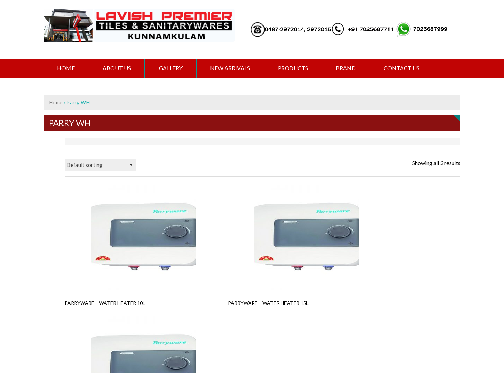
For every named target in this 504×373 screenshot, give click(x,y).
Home (66, 68)
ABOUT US (118, 68)
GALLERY (173, 68)
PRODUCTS (298, 68)
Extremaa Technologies (299, 343)
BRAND (352, 68)
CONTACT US (409, 68)
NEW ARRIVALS (234, 68)
